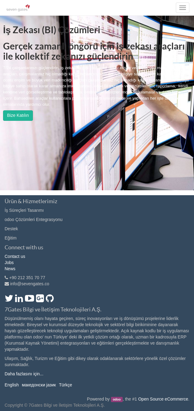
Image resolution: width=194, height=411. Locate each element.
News (10, 268)
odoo (117, 399)
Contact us (15, 256)
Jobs (9, 262)
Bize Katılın (18, 115)
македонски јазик (39, 384)
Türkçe (65, 384)
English (12, 384)
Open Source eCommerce (163, 399)
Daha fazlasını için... (24, 373)
